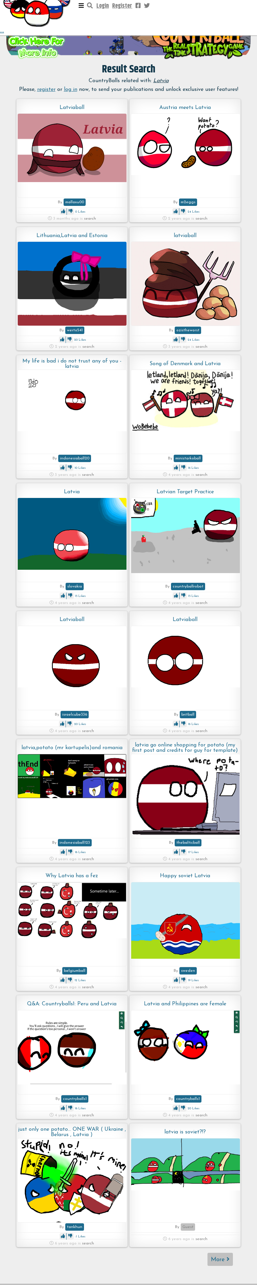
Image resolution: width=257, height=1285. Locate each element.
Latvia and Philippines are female (185, 1004)
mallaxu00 (74, 202)
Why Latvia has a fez (72, 876)
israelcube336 (74, 715)
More (220, 1259)
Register (122, 6)
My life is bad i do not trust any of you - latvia (71, 363)
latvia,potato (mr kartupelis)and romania (71, 747)
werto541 (75, 330)
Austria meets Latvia (185, 107)
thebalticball (188, 843)
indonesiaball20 (74, 458)
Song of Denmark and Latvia (185, 364)
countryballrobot (188, 586)
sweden (188, 971)
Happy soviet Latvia (185, 876)
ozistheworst (187, 330)
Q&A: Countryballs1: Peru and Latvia (71, 1004)
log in (70, 89)
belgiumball (74, 971)
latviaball (185, 235)
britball (187, 715)
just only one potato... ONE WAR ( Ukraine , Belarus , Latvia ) (72, 1132)
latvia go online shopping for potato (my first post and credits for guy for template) (185, 747)
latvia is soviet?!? (185, 1132)
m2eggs (188, 202)
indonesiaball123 (75, 843)
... (37, 17)
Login (102, 6)
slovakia (74, 586)
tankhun (74, 1227)
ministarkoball (188, 458)
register (46, 89)
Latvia (72, 492)
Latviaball (72, 107)
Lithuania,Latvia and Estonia (71, 235)
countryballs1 (75, 1099)
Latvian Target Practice (185, 492)
